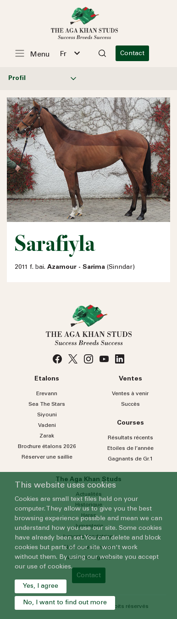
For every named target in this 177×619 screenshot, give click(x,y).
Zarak (46, 436)
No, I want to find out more (65, 603)
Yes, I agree (40, 586)
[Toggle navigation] (37, 53)
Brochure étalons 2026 (47, 446)
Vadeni (47, 425)
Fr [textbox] (67, 54)
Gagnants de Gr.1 (130, 459)
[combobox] (74, 53)
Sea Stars (46, 404)
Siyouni (47, 415)
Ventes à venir (130, 394)
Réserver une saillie (47, 457)
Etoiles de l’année (130, 448)
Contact (140, 54)
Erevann (46, 394)
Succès (130, 404)
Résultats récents (130, 438)
